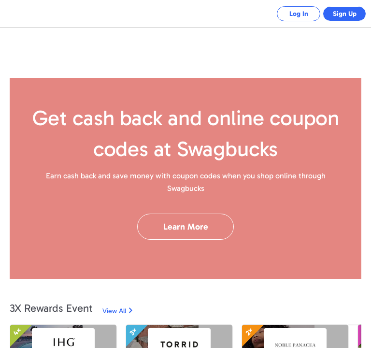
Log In (291, 14)
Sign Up (342, 14)
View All (114, 311)
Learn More (185, 226)
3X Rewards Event (51, 308)
